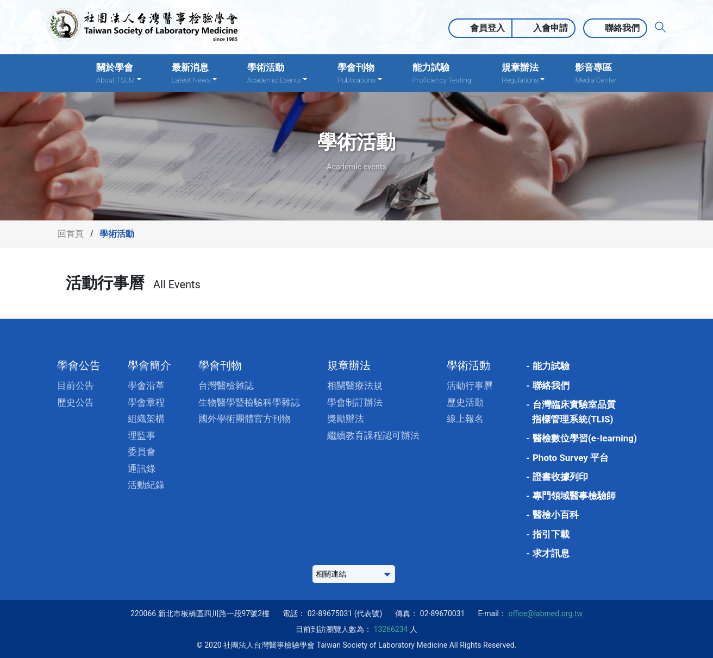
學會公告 (79, 365)
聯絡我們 (622, 28)
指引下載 (551, 534)
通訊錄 (141, 468)
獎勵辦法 (345, 418)
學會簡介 (149, 365)
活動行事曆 (470, 385)
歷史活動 (465, 402)
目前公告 (75, 385)
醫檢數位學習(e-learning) (585, 438)
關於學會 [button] (118, 73)
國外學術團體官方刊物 (244, 418)
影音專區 (595, 73)
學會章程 (146, 402)
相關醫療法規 (355, 385)
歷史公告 (75, 402)
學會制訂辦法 (355, 402)
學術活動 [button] (277, 73)
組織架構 (146, 418)
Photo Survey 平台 (571, 457)
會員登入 (487, 28)
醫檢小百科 (556, 514)
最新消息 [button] (194, 73)
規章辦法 (349, 365)
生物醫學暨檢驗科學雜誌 (249, 402)
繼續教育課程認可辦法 (373, 435)
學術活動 (468, 365)
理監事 (141, 435)
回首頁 (71, 233)
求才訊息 (551, 553)
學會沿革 (146, 385)
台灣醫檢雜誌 (226, 385)
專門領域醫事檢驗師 (574, 495)
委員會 (141, 451)
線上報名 (465, 418)
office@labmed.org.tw (544, 613)
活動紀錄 (146, 484)
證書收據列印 (560, 476)
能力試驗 (441, 73)
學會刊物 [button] (359, 73)
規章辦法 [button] (523, 73)
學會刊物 (220, 365)
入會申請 (550, 28)
